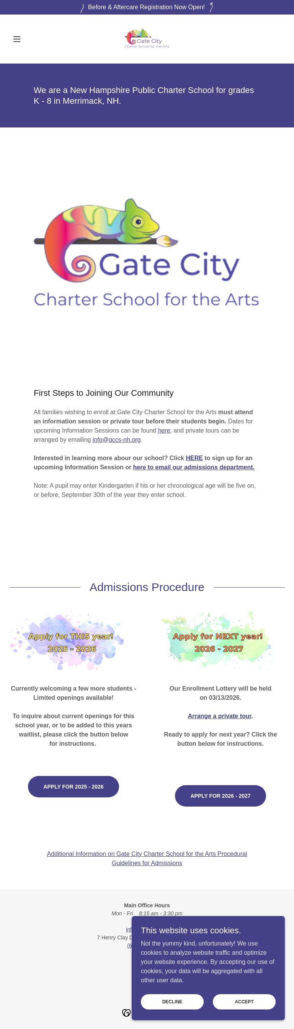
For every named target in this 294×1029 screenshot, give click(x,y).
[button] (30, 39)
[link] (147, 39)
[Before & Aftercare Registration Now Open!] (147, 7)
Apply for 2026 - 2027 (220, 796)
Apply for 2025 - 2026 (73, 787)
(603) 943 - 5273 (147, 945)
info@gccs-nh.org (117, 439)
